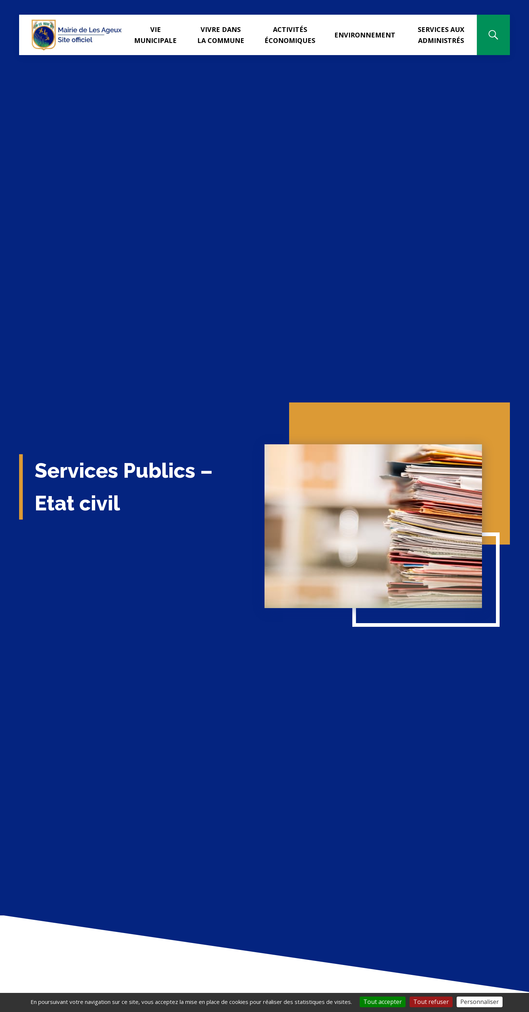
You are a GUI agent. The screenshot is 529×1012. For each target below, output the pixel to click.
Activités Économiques (289, 35)
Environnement (364, 34)
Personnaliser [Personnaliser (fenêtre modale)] (479, 1002)
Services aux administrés (441, 35)
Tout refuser (431, 1002)
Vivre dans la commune (220, 35)
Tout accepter (382, 1002)
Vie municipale (155, 35)
